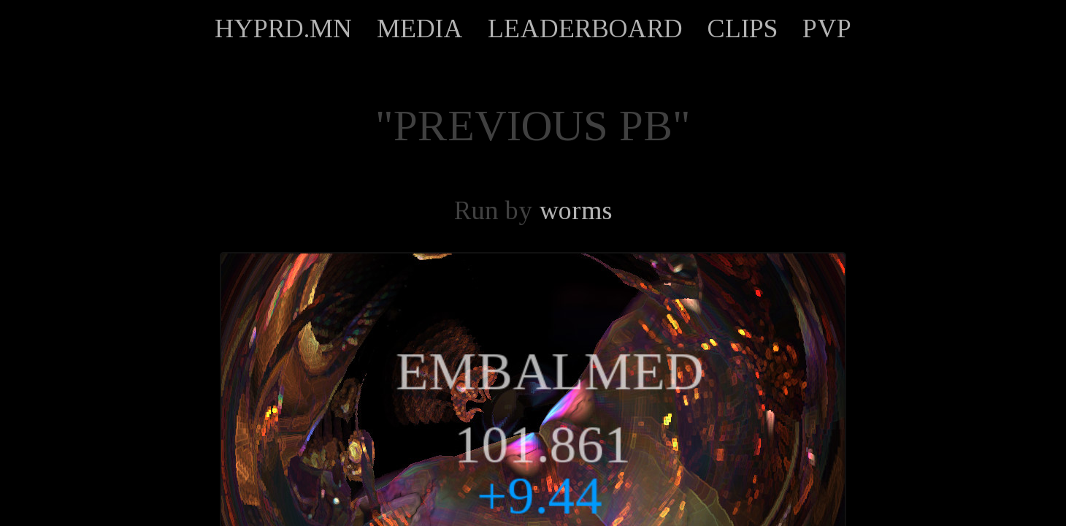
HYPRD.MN (283, 28)
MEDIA (420, 28)
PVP (826, 28)
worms (575, 210)
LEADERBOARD (585, 28)
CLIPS (743, 28)
